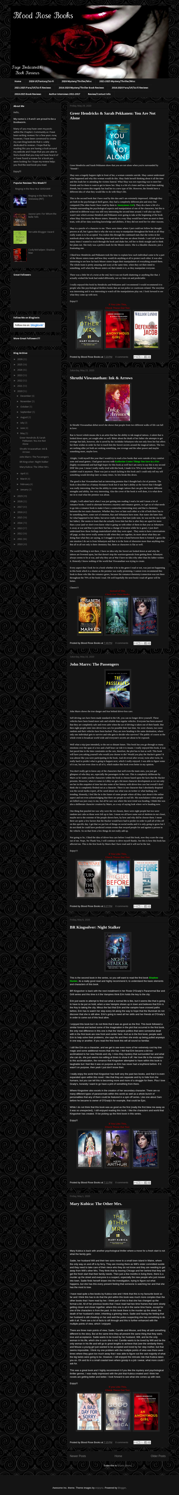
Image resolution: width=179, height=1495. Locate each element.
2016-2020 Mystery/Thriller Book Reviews (81, 88)
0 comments (121, 357)
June (22, 428)
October (24, 407)
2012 (20, 533)
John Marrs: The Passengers (94, 664)
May (22, 433)
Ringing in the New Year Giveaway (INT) (40, 197)
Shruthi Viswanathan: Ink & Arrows (101, 378)
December (26, 396)
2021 (20, 386)
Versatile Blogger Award (41, 232)
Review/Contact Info (99, 94)
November (26, 401)
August (24, 417)
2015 (20, 517)
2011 (20, 539)
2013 (20, 528)
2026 (20, 359)
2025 (20, 364)
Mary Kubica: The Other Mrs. (96, 1203)
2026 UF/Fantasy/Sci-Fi (41, 81)
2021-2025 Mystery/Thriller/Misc (117, 81)
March (23, 479)
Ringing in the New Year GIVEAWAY (33, 189)
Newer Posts (78, 1456)
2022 (20, 380)
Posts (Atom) (125, 1465)
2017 (20, 507)
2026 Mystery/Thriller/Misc (77, 81)
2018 (20, 501)
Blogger (122, 1487)
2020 (20, 391)
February (25, 484)
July (22, 423)
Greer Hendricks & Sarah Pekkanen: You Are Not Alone (33, 441)
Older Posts (158, 1456)
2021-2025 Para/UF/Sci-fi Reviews (33, 88)
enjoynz (99, 1487)
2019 (20, 496)
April (23, 473)
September (26, 412)
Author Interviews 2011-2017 (64, 94)
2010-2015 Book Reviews (28, 94)
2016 (20, 512)
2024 (20, 370)
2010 (20, 544)
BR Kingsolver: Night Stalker (95, 927)
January (24, 489)
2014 (20, 523)
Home (18, 81)
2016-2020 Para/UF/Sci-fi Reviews (130, 88)
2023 (20, 375)
